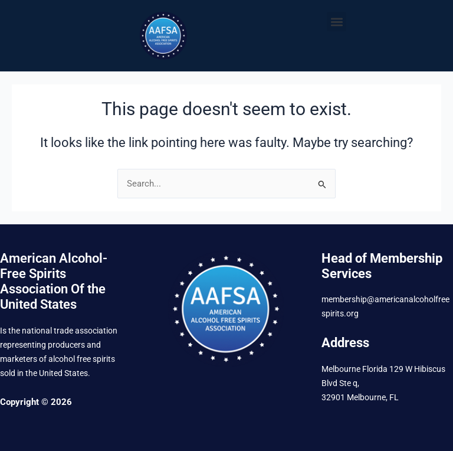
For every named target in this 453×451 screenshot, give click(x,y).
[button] (336, 21)
